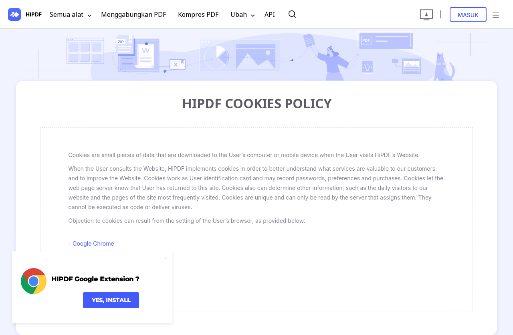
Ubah (242, 15)
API (270, 14)
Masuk (468, 15)
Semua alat (70, 15)
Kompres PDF (198, 14)
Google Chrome (93, 243)
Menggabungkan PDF (133, 14)
